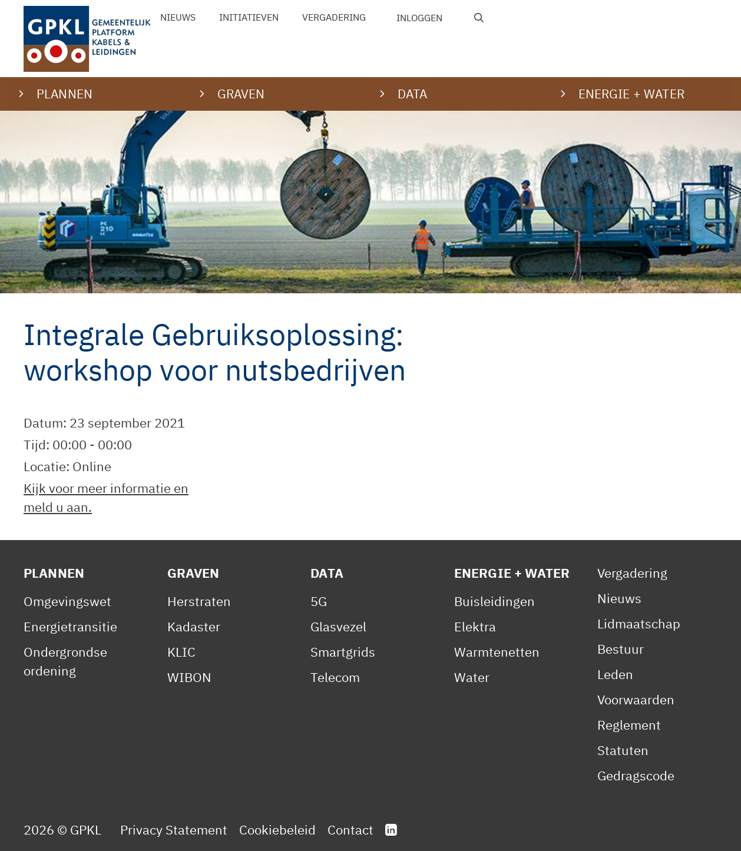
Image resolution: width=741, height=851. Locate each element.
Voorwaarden (635, 699)
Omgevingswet (67, 601)
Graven (193, 572)
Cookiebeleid (277, 829)
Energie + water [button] (631, 93)
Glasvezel (338, 626)
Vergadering (334, 17)
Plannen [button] (64, 93)
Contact (350, 829)
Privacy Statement (173, 829)
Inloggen (419, 18)
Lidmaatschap (638, 623)
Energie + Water (512, 572)
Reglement (629, 724)
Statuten (623, 750)
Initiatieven (249, 17)
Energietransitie (70, 626)
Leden (615, 674)
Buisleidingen (494, 601)
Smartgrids (342, 651)
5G (318, 601)
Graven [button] (241, 93)
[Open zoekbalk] (479, 17)
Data (326, 572)
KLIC (181, 651)
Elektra (475, 626)
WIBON (189, 677)
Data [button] (413, 93)
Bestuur (620, 648)
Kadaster (193, 626)
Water (471, 677)
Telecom (335, 677)
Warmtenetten (497, 651)
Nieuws (178, 17)
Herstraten (199, 601)
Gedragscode (635, 775)
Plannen (54, 572)
